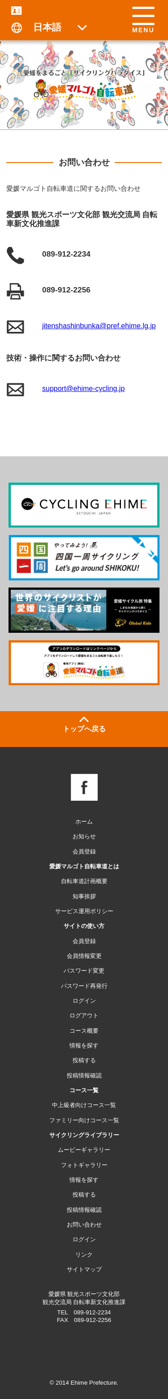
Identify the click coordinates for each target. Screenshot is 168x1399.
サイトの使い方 (84, 926)
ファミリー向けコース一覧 (84, 1120)
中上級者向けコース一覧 (84, 1105)
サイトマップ (84, 1269)
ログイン (84, 1239)
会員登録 (84, 851)
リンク (84, 1254)
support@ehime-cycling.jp (83, 388)
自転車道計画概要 (84, 881)
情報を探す (84, 1179)
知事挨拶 (84, 896)
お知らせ (84, 836)
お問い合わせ (84, 1224)
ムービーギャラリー (84, 1149)
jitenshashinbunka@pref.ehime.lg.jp (99, 326)
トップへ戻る (84, 729)
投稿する (84, 1194)
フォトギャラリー (84, 1165)
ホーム (84, 821)
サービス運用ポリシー (84, 911)
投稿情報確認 (84, 1209)
